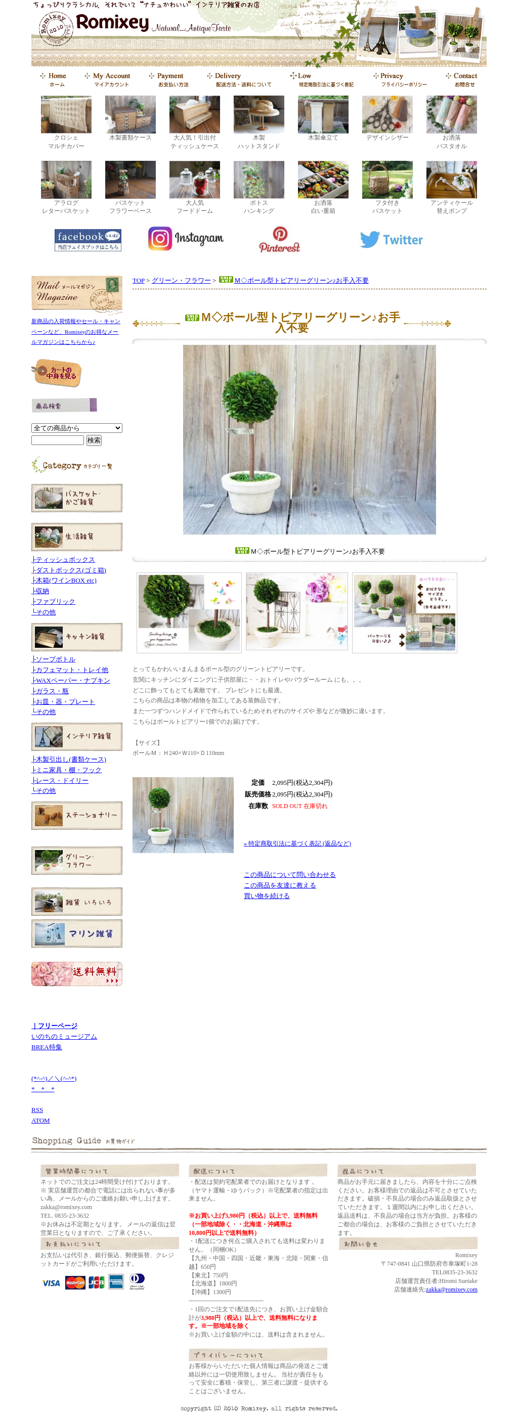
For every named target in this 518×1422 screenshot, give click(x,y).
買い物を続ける (267, 896)
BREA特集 (46, 1047)
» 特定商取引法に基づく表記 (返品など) (297, 843)
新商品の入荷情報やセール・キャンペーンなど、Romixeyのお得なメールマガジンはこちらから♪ (75, 331)
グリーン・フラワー (181, 280)
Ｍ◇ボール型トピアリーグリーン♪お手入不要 (293, 280)
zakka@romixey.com (452, 1289)
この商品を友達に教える (280, 885)
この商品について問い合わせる (290, 874)
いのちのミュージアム (64, 1036)
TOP (139, 280)
